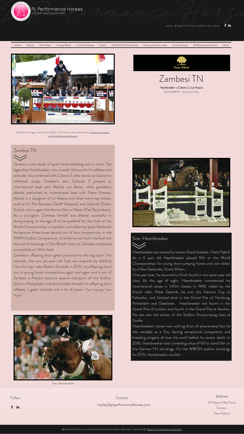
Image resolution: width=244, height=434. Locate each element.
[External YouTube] (181, 124)
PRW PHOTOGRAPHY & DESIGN (164, 429)
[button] (45, 45)
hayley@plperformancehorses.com (123, 404)
